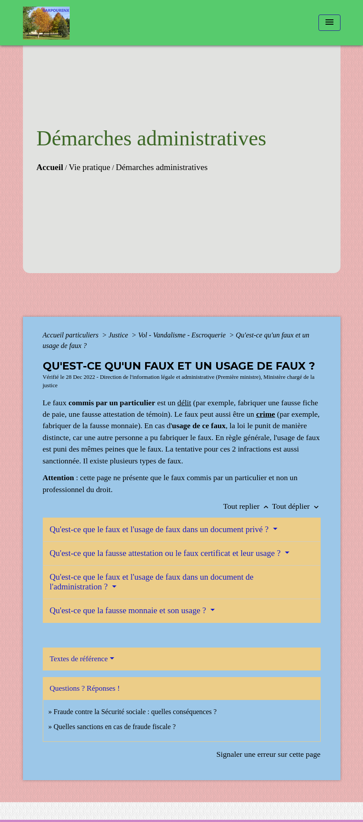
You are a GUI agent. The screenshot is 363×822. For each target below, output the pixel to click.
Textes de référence (79, 659)
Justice (119, 335)
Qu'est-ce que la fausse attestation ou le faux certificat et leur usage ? (166, 553)
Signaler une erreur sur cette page (269, 754)
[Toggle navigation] (329, 23)
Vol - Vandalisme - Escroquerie (182, 335)
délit (184, 402)
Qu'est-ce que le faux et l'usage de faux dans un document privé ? (160, 529)
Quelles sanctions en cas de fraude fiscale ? (115, 726)
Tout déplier (296, 506)
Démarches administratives (161, 167)
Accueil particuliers (72, 335)
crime (265, 414)
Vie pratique (89, 167)
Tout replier (247, 506)
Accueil (50, 167)
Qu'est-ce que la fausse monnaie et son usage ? (129, 610)
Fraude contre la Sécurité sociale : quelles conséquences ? (135, 711)
